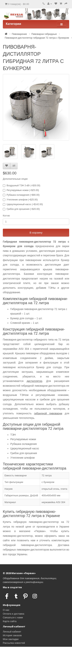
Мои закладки (10, 639)
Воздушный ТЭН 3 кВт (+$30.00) (21, 185)
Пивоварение (19, 34)
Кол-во (6, 215)
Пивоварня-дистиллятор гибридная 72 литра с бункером (37, 37)
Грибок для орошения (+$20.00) (21, 209)
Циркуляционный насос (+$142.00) (23, 204)
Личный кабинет (12, 631)
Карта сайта (9, 621)
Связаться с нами (13, 617)
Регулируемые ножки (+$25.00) (21, 190)
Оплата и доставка (13, 613)
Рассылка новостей (14, 642)
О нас (6, 610)
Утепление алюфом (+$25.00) (20, 199)
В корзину (36, 232)
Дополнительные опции (15, 179)
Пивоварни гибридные (44, 34)
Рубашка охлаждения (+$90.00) (21, 195)
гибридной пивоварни (48, 413)
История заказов (12, 635)
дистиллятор (34, 381)
